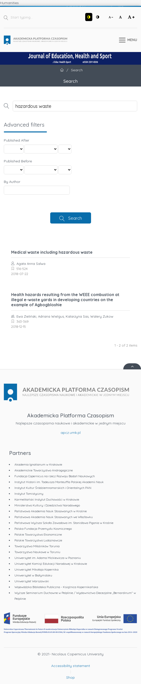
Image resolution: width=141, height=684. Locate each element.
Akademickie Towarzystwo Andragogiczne (43, 470)
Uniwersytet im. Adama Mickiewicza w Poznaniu (47, 558)
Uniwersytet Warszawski (31, 581)
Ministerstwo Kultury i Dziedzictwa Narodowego (47, 505)
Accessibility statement (70, 665)
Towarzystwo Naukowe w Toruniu (37, 552)
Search (75, 218)
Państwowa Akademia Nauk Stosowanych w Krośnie (50, 511)
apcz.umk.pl (71, 432)
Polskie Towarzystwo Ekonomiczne (38, 534)
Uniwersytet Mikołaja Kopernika (36, 569)
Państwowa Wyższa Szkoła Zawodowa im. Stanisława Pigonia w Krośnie (63, 523)
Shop (70, 677)
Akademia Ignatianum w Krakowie (38, 464)
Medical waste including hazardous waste (52, 252)
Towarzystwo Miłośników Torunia (37, 546)
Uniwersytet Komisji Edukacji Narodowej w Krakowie (50, 564)
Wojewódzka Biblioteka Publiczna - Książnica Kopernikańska (56, 587)
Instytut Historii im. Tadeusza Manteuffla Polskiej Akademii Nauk (59, 482)
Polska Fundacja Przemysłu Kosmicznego (43, 529)
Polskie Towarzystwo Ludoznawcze (38, 540)
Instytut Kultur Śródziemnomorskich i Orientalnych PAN (52, 488)
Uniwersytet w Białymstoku (33, 575)
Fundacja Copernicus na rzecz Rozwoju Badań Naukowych (54, 476)
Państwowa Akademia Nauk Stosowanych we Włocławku (53, 517)
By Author (12, 181)
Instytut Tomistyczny (28, 493)
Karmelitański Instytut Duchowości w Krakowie (46, 499)
